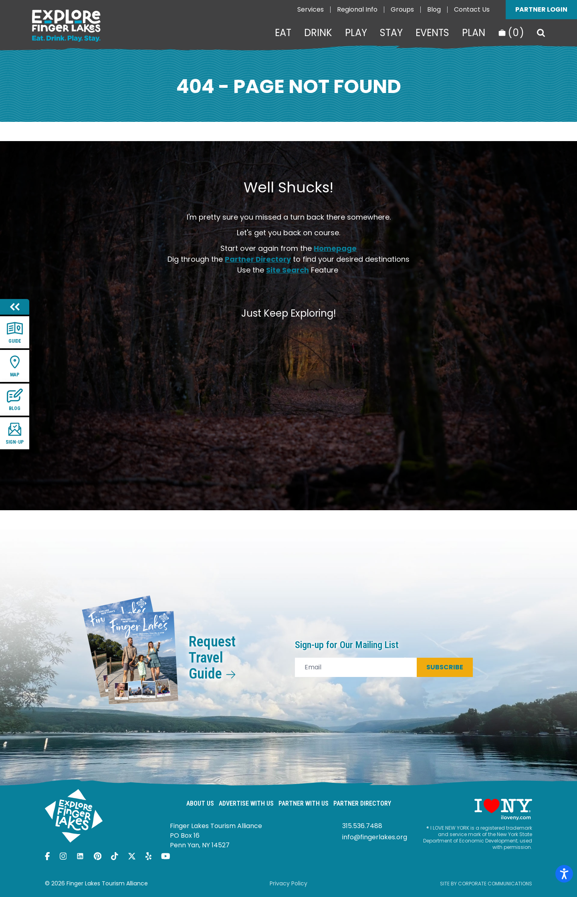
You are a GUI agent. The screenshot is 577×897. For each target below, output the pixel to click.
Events (432, 32)
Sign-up (15, 433)
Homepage (335, 248)
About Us (200, 803)
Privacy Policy (288, 883)
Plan (473, 32)
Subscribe (444, 667)
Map (15, 366)
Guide (15, 332)
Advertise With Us (246, 803)
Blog (434, 9)
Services (310, 9)
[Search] (541, 33)
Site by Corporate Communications (486, 883)
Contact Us (472, 9)
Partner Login (541, 9)
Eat (283, 32)
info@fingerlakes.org (374, 837)
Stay (391, 32)
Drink (318, 32)
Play (356, 32)
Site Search (287, 270)
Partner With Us (303, 803)
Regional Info (357, 9)
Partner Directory (258, 259)
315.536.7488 (362, 825)
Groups (402, 9)
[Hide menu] (14, 307)
